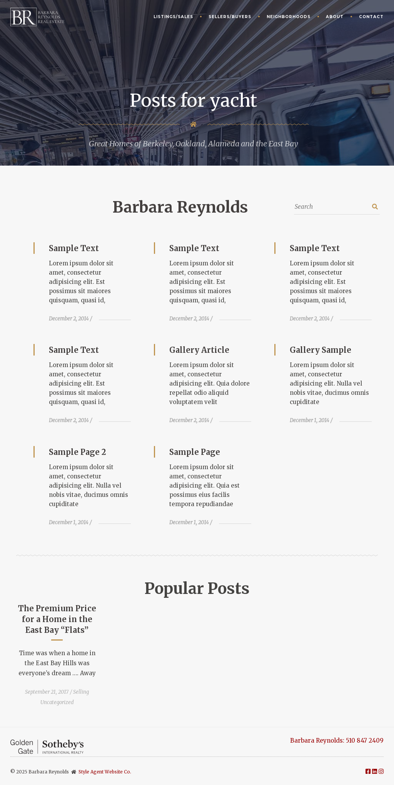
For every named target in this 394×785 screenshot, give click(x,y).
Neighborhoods (289, 16)
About (335, 16)
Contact (371, 16)
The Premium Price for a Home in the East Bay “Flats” (57, 619)
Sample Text (74, 248)
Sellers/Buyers (230, 16)
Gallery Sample (320, 350)
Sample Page (194, 452)
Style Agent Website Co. (104, 772)
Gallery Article (199, 350)
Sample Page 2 (77, 452)
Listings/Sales (173, 16)
